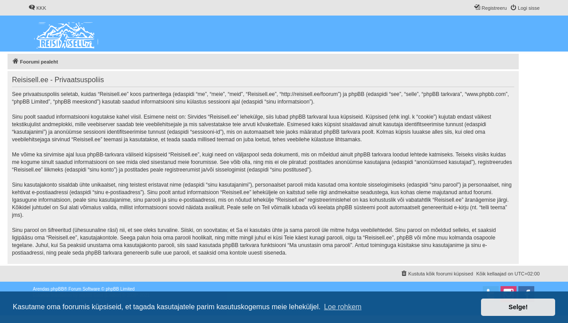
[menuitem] (37, 8)
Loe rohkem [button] (343, 307)
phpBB (57, 289)
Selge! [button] (518, 307)
